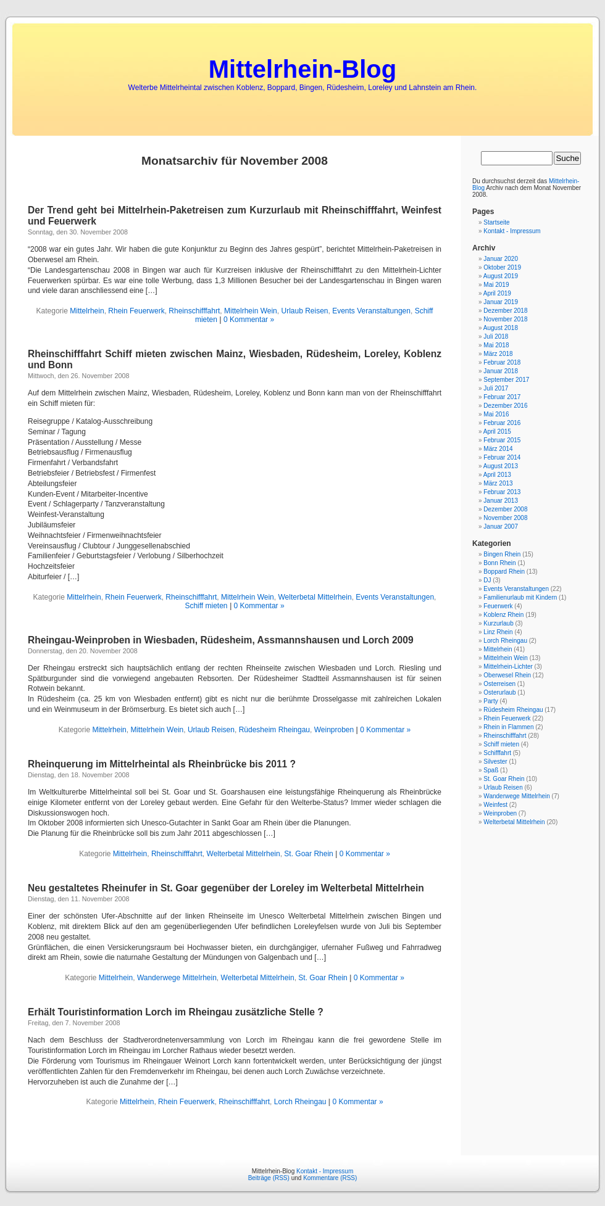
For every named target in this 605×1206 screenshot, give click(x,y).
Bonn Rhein (499, 563)
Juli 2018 (495, 336)
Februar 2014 (501, 457)
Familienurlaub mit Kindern (520, 597)
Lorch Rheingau (300, 1101)
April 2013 (497, 474)
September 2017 (506, 379)
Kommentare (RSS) (330, 1178)
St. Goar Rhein (308, 853)
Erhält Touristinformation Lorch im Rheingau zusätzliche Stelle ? (175, 1012)
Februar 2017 (501, 397)
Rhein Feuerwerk (136, 311)
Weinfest (495, 804)
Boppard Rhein (504, 571)
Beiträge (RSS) (269, 1178)
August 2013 (500, 466)
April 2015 (497, 431)
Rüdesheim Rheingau (274, 729)
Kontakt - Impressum (511, 231)
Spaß (490, 770)
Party (490, 701)
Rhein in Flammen (508, 727)
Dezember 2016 (505, 405)
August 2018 (500, 327)
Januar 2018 (500, 371)
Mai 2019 (496, 284)
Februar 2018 (501, 362)
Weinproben (334, 729)
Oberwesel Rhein (507, 675)
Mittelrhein (87, 311)
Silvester (495, 761)
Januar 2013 (500, 500)
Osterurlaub (499, 692)
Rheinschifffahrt (194, 311)
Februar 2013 (501, 492)
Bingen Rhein (501, 554)
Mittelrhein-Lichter (507, 666)
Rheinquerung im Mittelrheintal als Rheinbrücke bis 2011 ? (162, 764)
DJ (487, 580)
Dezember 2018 (505, 310)
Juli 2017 (495, 388)
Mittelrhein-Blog (302, 69)
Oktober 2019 (502, 267)
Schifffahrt (497, 753)
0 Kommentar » (248, 319)
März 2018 (497, 353)
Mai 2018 (496, 345)
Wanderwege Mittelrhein (177, 977)
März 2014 (497, 448)
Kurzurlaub (498, 623)
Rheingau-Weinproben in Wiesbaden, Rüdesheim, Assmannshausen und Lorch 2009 (221, 640)
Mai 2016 (496, 414)
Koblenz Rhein (503, 614)
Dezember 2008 (505, 509)
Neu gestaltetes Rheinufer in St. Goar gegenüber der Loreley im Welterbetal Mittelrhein (226, 888)
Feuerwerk (497, 606)
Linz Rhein (497, 632)
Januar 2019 (500, 302)
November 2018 (505, 319)
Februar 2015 (501, 440)
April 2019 (497, 293)
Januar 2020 (500, 258)
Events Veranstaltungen (371, 311)
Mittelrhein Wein (250, 311)
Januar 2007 (500, 526)
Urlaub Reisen (304, 311)
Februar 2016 (501, 422)
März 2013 (497, 483)
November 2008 (505, 517)
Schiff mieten (206, 605)
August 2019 (500, 276)
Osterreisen (499, 683)
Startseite (496, 222)
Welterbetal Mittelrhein (314, 597)
